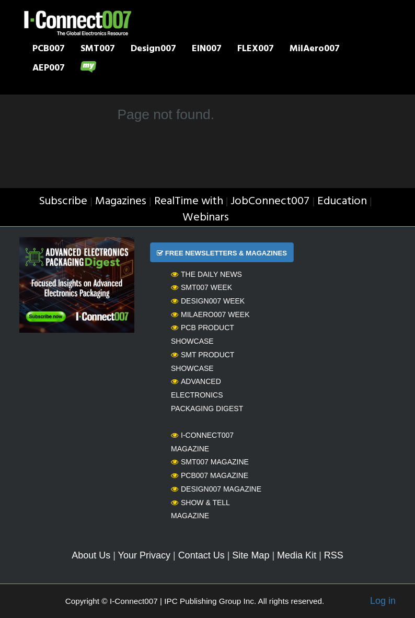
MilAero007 (315, 49)
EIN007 (207, 49)
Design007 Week (208, 301)
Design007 (153, 49)
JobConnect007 (269, 201)
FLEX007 (255, 49)
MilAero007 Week (210, 314)
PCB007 (48, 49)
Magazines (120, 201)
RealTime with (188, 201)
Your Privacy (144, 555)
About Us (91, 555)
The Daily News (206, 274)
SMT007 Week (201, 287)
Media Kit (296, 555)
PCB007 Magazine (209, 475)
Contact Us (201, 555)
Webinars (205, 217)
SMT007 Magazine (210, 462)
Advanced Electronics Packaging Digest (207, 394)
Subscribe (63, 201)
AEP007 (48, 69)
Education (342, 201)
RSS (333, 555)
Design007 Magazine (216, 489)
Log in (383, 601)
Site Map (250, 555)
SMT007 (97, 49)
